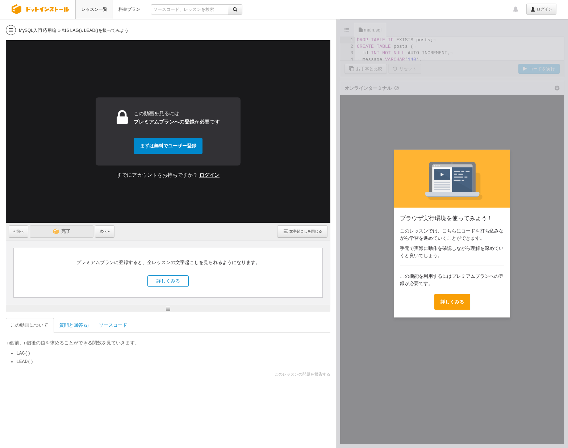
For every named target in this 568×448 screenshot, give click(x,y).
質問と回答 (74, 325)
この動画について (30, 325)
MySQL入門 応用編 (37, 30)
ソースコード (113, 325)
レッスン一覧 (94, 9)
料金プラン (129, 9)
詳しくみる (168, 281)
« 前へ (18, 231)
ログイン (541, 9)
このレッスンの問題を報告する (302, 374)
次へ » (105, 231)
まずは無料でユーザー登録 (168, 145)
